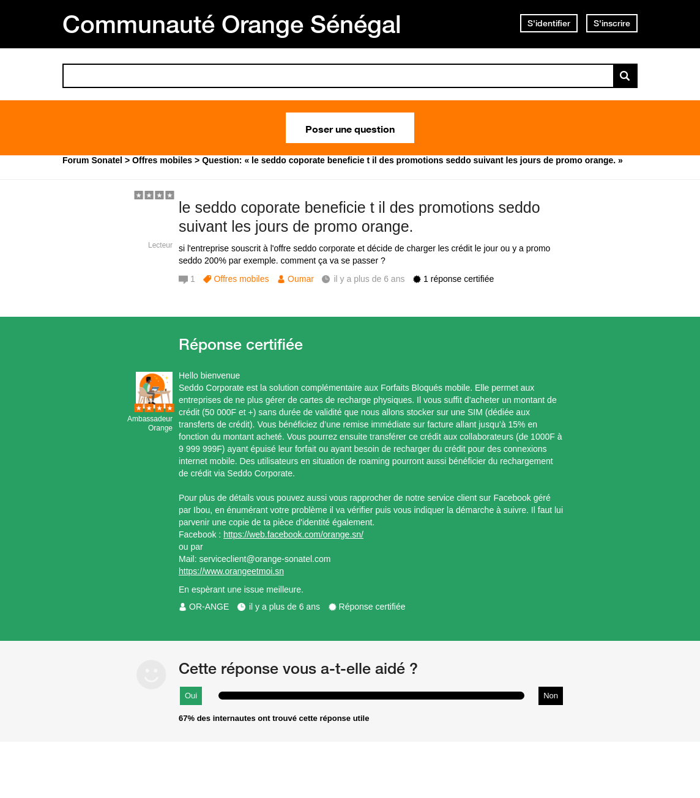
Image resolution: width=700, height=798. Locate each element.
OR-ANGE (209, 606)
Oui (191, 695)
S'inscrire (612, 23)
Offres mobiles (241, 279)
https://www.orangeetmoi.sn (231, 571)
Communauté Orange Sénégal (231, 24)
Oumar (301, 279)
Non (550, 695)
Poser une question (350, 128)
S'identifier (548, 23)
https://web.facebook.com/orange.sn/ (293, 534)
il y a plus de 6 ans (284, 606)
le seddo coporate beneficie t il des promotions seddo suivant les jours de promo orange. (359, 217)
